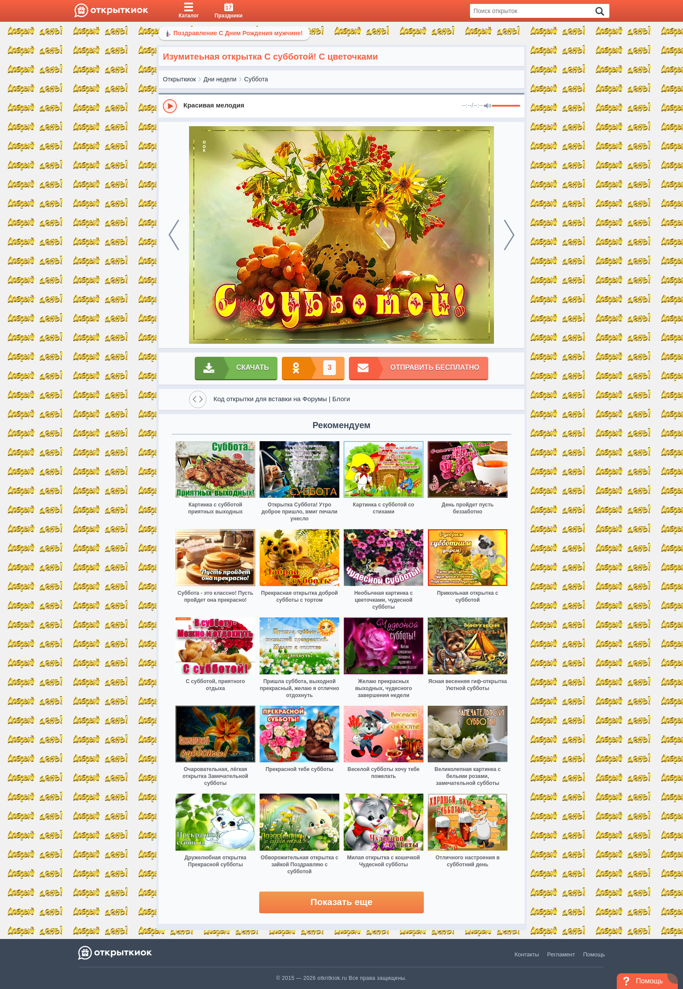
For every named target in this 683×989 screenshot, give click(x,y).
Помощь (594, 954)
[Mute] (487, 106)
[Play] (170, 106)
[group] (341, 105)
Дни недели (220, 79)
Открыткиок (179, 79)
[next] (509, 235)
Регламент (561, 954)
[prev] (174, 235)
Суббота (256, 79)
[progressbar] (506, 106)
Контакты (526, 954)
